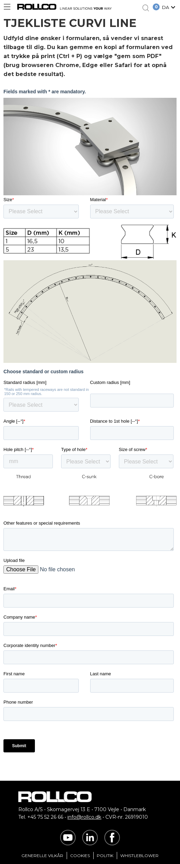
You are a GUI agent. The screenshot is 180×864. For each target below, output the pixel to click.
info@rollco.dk (84, 817)
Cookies (80, 855)
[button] (169, 8)
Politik (105, 855)
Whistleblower (139, 855)
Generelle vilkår (42, 855)
